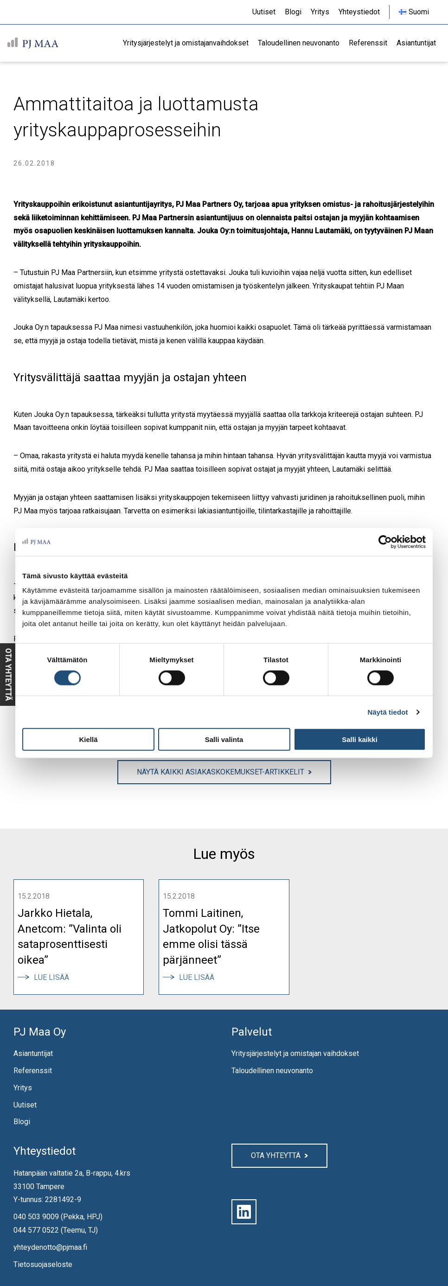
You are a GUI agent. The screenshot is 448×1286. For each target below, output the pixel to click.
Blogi (21, 1121)
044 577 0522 (36, 1230)
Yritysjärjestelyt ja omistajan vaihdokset (295, 1053)
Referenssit (32, 1070)
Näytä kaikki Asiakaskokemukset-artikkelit (220, 772)
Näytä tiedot (388, 712)
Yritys (22, 1087)
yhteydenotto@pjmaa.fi (50, 1247)
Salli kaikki (360, 739)
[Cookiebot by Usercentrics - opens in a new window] (385, 542)
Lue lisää (55, 977)
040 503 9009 (36, 1216)
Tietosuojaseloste (42, 1264)
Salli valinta (224, 739)
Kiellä (88, 739)
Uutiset (25, 1104)
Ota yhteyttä (276, 1155)
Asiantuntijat (33, 1053)
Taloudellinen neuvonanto (272, 1070)
